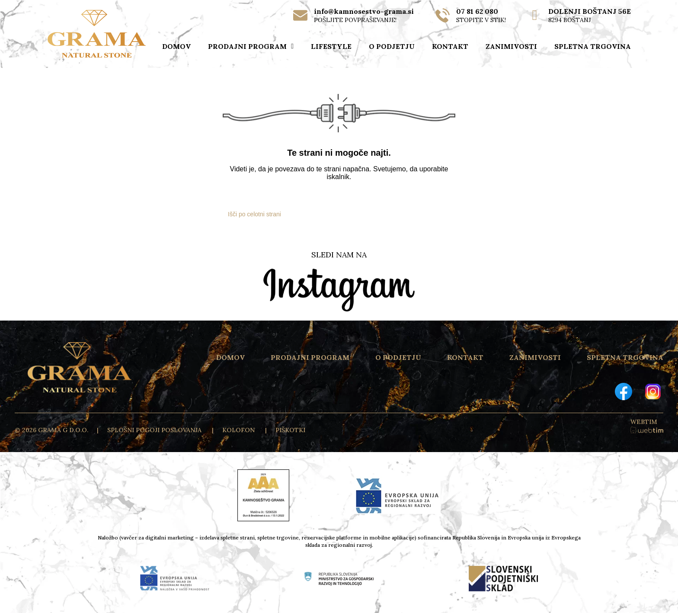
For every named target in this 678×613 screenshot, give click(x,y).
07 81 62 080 (477, 11)
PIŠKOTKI (290, 430)
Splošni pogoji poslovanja (155, 430)
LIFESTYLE (331, 46)
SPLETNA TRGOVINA (592, 46)
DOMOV (176, 46)
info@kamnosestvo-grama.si (364, 11)
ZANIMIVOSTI (511, 46)
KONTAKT (450, 46)
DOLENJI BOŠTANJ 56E (589, 11)
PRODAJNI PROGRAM (251, 46)
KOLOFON (239, 430)
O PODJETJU (392, 46)
